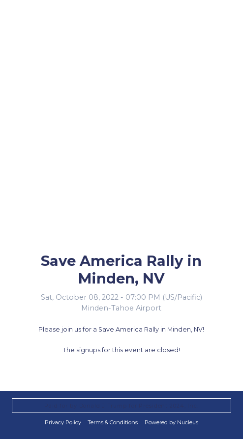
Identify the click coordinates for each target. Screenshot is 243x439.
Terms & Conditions (113, 422)
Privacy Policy (63, 422)
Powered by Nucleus (171, 422)
